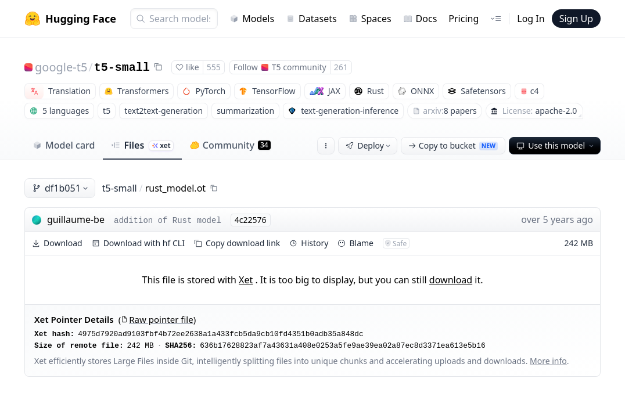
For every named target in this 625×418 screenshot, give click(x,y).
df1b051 (61, 188)
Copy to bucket (453, 145)
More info (548, 360)
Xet (246, 279)
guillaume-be (76, 219)
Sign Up (576, 18)
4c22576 (251, 219)
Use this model (555, 145)
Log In (530, 18)
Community (230, 145)
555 (214, 67)
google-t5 (61, 67)
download (450, 279)
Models (251, 18)
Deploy (369, 145)
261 (341, 67)
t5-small (122, 67)
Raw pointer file (157, 319)
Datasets (311, 18)
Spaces (370, 18)
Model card (64, 145)
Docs (420, 18)
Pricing (463, 18)
